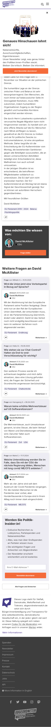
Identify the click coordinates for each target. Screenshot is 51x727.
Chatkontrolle (24, 389)
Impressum (7, 654)
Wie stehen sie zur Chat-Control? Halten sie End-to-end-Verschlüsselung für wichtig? (22, 352)
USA (26, 442)
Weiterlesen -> (41, 338)
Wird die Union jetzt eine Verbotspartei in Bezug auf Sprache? (25, 285)
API (3, 684)
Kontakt (6, 666)
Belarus (33, 209)
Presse (5, 660)
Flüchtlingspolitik (12, 212)
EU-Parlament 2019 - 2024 (16, 209)
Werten (32, 627)
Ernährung (23, 332)
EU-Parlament (11, 332)
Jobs (4, 678)
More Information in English (17, 690)
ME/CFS (22, 504)
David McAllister (17, 295)
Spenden (6, 642)
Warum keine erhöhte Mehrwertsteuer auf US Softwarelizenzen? (25, 407)
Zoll (20, 442)
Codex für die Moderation (24, 624)
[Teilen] (6, 217)
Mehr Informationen (12, 632)
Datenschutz (8, 672)
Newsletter (7, 648)
